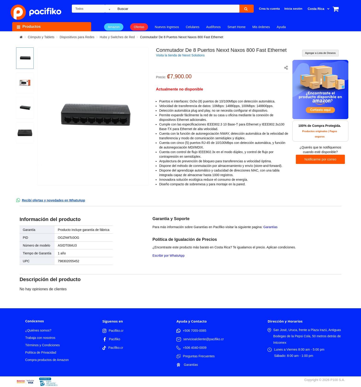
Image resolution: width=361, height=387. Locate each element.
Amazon (113, 27)
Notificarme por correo (320, 159)
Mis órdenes (261, 27)
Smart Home (236, 27)
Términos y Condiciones (42, 345)
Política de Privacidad (40, 352)
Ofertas (139, 27)
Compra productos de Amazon (47, 360)
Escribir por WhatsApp (168, 255)
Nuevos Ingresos (167, 27)
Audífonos (213, 27)
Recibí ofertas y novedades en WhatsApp (53, 200)
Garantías (270, 227)
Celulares (192, 27)
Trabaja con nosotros (40, 338)
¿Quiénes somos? (38, 330)
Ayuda (281, 27)
